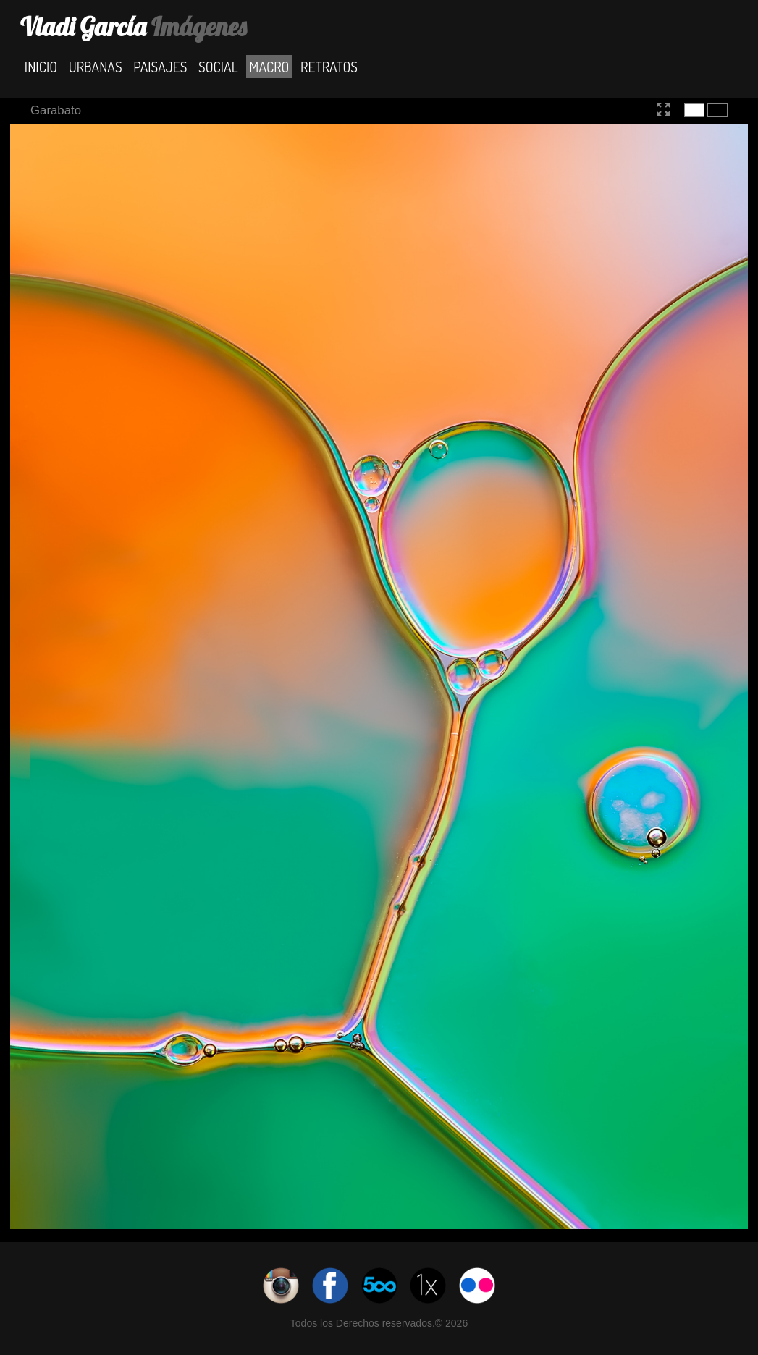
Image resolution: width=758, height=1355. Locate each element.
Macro (269, 66)
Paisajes (160, 66)
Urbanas (95, 66)
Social (218, 66)
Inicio (41, 66)
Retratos (329, 66)
